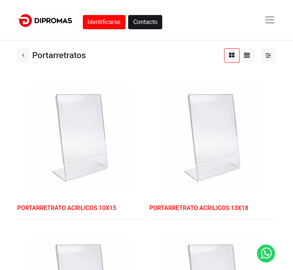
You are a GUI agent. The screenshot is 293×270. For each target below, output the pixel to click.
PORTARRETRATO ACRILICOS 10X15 (66, 208)
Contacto (145, 22)
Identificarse (104, 22)
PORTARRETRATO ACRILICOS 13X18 (198, 208)
